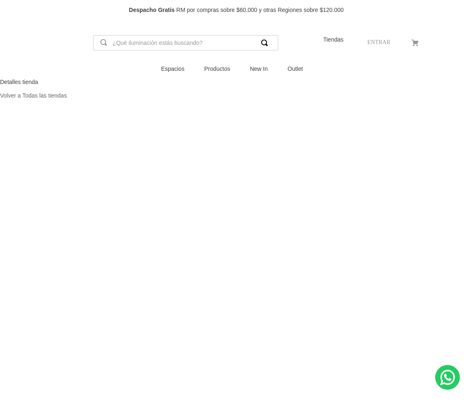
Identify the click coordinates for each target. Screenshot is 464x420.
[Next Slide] (453, 10)
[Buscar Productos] (266, 43)
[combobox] (185, 43)
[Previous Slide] (10, 10)
